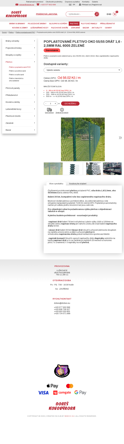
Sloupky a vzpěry (58, 24)
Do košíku (70, 103)
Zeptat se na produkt (62, 112)
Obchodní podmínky (54, 2)
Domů (4, 32)
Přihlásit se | (85, 5)
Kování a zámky (20, 28)
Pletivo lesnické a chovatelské (16, 79)
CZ (70, 5)
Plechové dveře (59, 28)
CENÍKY (108, 28)
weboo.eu (69, 416)
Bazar (86, 28)
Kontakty (86, 2)
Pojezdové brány (37, 24)
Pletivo (74, 24)
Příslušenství (107, 24)
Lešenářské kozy (39, 28)
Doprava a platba (72, 2)
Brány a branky (17, 24)
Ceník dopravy (49, 112)
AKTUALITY (97, 28)
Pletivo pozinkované (17, 71)
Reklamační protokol (34, 2)
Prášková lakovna (47, 14)
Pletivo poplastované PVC (25, 32)
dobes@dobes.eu (26, 5)
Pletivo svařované (16, 75)
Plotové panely (89, 24)
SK (74, 5)
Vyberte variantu (53, 70)
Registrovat (97, 5)
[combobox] (79, 14)
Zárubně (75, 28)
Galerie (95, 2)
